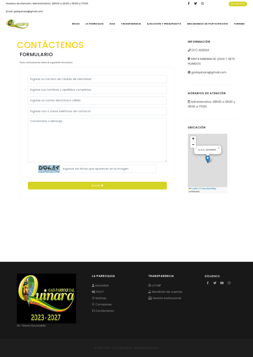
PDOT (98, 292)
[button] (207, 159)
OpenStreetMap (208, 188)
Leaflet (193, 188)
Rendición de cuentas (165, 292)
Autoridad (100, 285)
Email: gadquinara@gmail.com (24, 11)
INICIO (73, 23)
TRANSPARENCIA (130, 23)
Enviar (97, 185)
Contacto (238, 3)
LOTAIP (154, 285)
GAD (110, 23)
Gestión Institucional (164, 298)
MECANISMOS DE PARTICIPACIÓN (207, 23)
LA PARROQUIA (92, 23)
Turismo (239, 23)
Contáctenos (103, 311)
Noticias (99, 298)
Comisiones (102, 304)
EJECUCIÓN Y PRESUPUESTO (163, 23)
